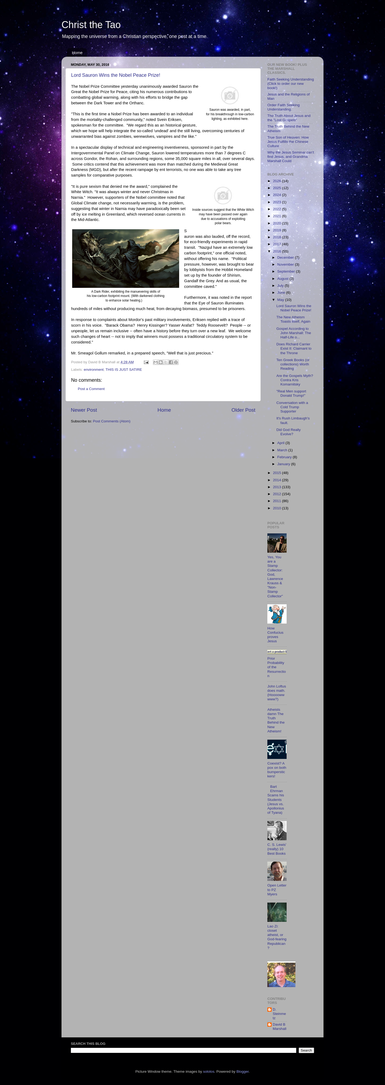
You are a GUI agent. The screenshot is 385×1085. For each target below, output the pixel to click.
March (282, 450)
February (285, 457)
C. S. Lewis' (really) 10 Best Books (276, 849)
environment (93, 370)
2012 (277, 494)
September (286, 271)
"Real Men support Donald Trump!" (291, 393)
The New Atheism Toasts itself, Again (293, 319)
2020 (277, 223)
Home (77, 52)
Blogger (242, 1071)
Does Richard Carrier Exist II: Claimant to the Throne (293, 348)
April (281, 443)
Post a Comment (91, 389)
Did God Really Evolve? (288, 432)
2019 (277, 230)
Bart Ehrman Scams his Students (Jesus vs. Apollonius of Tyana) (275, 800)
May (281, 300)
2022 (277, 209)
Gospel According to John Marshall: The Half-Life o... (293, 333)
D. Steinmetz (279, 1013)
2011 (277, 501)
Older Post (243, 410)
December (286, 257)
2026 (277, 181)
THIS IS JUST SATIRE (124, 370)
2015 (277, 473)
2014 (277, 480)
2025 (277, 188)
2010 (277, 508)
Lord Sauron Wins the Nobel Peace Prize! (115, 75)
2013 (277, 487)
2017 (277, 244)
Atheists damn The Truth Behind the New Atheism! (276, 720)
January (284, 464)
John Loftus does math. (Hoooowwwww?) (276, 692)
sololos (208, 1071)
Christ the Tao (91, 24)
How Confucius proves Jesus (275, 634)
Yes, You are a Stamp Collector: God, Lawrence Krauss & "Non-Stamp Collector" (275, 576)
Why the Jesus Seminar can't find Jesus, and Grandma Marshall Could (290, 156)
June (281, 293)
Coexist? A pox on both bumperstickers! (276, 769)
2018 (277, 237)
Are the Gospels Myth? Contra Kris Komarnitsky (294, 380)
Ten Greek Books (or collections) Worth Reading (293, 364)
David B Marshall (279, 1026)
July (281, 286)
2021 (277, 216)
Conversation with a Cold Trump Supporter (292, 407)
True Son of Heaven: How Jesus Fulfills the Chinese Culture (288, 141)
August (283, 279)
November (286, 264)
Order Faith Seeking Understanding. (283, 107)
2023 (277, 202)
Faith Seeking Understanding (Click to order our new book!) (290, 83)
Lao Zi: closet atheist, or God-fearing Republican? (276, 937)
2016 (277, 251)
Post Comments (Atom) (111, 421)
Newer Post (84, 410)
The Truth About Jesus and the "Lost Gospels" (288, 118)
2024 (277, 195)
